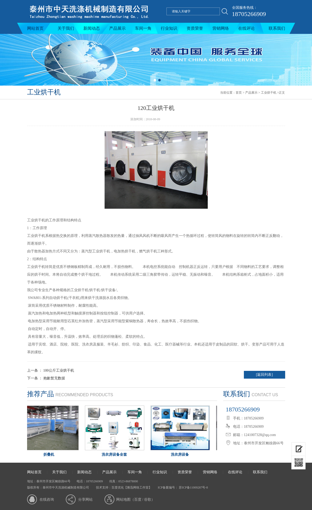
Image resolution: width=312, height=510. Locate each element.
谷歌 (147, 499)
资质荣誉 (195, 28)
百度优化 (117, 487)
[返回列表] (264, 375)
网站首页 (35, 28)
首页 (239, 92)
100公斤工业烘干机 (58, 370)
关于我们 (66, 28)
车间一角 (143, 28)
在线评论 (246, 28)
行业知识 (169, 28)
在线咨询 (46, 499)
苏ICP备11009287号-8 (193, 487)
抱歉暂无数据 (54, 378)
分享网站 (85, 499)
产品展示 (117, 28)
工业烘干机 (268, 92)
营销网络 (220, 28)
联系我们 (277, 28)
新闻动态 (91, 28)
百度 (137, 499)
